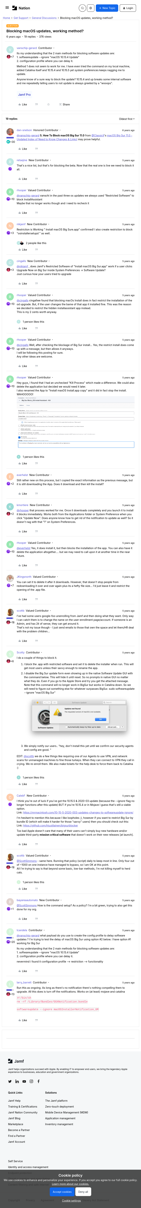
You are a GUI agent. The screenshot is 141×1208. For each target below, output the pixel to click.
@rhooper (23, 510)
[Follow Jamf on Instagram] (31, 1081)
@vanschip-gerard (28, 135)
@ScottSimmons (27, 860)
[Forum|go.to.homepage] (21, 8)
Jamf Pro (24, 94)
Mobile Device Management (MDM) (66, 1112)
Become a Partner (19, 1130)
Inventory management (59, 1124)
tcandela (22, 930)
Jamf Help (14, 1100)
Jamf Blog (14, 1118)
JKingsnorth (24, 576)
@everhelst (23, 548)
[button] (7, 8)
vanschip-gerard (27, 48)
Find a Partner (16, 1135)
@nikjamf (22, 266)
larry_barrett (24, 982)
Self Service (15, 1161)
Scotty (21, 652)
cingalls (21, 261)
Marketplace (15, 1124)
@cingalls (22, 300)
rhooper (21, 190)
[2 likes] (31, 243)
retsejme (22, 160)
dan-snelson (24, 130)
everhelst (22, 474)
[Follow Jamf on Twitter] (10, 1081)
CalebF (21, 795)
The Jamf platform (56, 1100)
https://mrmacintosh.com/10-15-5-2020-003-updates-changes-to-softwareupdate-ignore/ (78, 812)
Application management (60, 1118)
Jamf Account (16, 1141)
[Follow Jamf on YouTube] (24, 1081)
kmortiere (22, 505)
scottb (20, 610)
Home (6, 17)
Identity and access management (28, 1167)
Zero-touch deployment (59, 1106)
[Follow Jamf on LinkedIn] (17, 1081)
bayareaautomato (27, 900)
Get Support (21, 17)
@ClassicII (98, 135)
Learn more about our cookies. (70, 1183)
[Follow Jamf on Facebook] (38, 1081)
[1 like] (30, 322)
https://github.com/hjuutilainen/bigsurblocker (50, 825)
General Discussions (44, 17)
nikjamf (21, 224)
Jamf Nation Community (22, 1112)
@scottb (29, 756)
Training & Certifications (22, 1106)
